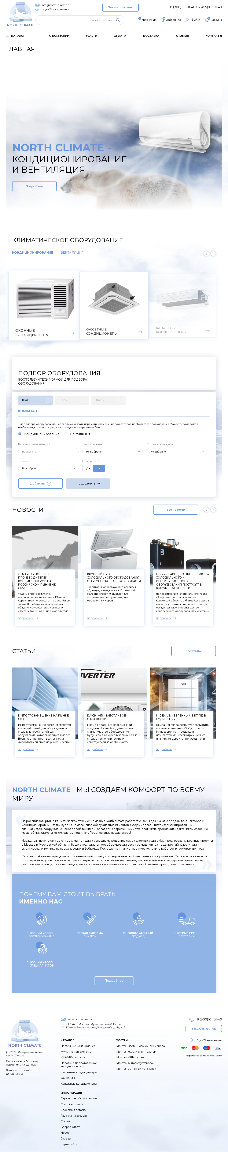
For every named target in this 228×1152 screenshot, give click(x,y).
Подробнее (34, 186)
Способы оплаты (72, 1104)
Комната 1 (27, 411)
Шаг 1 (37, 400)
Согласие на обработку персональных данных (22, 1062)
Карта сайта (69, 1144)
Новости (66, 1132)
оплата (120, 35)
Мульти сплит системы (76, 1051)
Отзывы (182, 35)
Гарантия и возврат (74, 1115)
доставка (151, 35)
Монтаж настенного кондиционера (140, 1046)
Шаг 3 (110, 400)
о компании (59, 35)
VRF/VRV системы (73, 1057)
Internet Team (214, 1055)
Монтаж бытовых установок (135, 1063)
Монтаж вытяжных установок (136, 1068)
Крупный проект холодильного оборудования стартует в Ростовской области (183, 577)
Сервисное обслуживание (79, 1098)
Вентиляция (72, 252)
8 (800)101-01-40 (205, 1019)
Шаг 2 (73, 400)
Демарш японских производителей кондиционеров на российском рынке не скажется (106, 581)
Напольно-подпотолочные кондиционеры (79, 1064)
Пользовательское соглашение (18, 1072)
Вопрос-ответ (70, 1127)
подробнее (26, 618)
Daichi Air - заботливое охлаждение (106, 717)
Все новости (176, 509)
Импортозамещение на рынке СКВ (43, 717)
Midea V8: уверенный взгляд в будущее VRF (181, 717)
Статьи (65, 1121)
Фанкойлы (68, 1078)
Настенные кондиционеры (79, 1046)
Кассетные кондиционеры (79, 1072)
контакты (213, 35)
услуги (91, 35)
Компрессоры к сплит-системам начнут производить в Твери (45, 577)
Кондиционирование (32, 252)
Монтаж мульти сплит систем (136, 1051)
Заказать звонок (120, 7)
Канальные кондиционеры (79, 1083)
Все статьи (194, 651)
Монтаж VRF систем (130, 1057)
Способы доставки (73, 1110)
